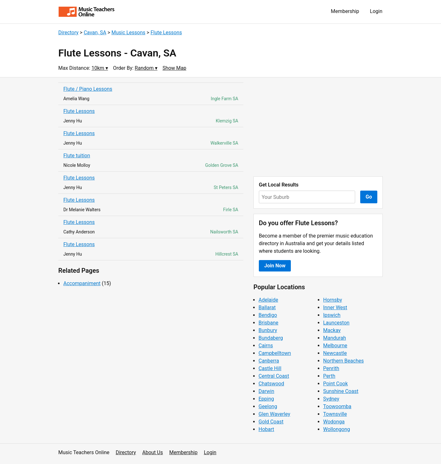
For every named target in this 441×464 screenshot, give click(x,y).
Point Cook (335, 384)
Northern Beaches (343, 361)
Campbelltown (275, 353)
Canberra (269, 361)
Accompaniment (81, 283)
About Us (152, 452)
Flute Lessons (166, 32)
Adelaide (268, 300)
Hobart (266, 429)
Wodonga (334, 422)
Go (369, 197)
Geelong (268, 406)
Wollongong (336, 429)
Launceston (336, 323)
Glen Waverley (274, 414)
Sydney (331, 399)
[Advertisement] (318, 126)
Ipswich (332, 315)
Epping (266, 399)
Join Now (274, 266)
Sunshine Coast (340, 391)
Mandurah (334, 338)
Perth (329, 376)
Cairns (266, 346)
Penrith (331, 368)
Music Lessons (128, 32)
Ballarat (267, 307)
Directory (68, 32)
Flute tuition (76, 156)
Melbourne (335, 346)
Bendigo (268, 315)
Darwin (266, 391)
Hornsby (332, 300)
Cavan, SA (95, 32)
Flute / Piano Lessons (87, 89)
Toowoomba (337, 406)
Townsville (335, 414)
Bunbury (268, 330)
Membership (345, 11)
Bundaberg (271, 338)
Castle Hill (270, 368)
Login (376, 11)
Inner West (335, 307)
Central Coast (274, 376)
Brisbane (268, 323)
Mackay (332, 330)
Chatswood (271, 384)
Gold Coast (271, 422)
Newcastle (335, 353)
